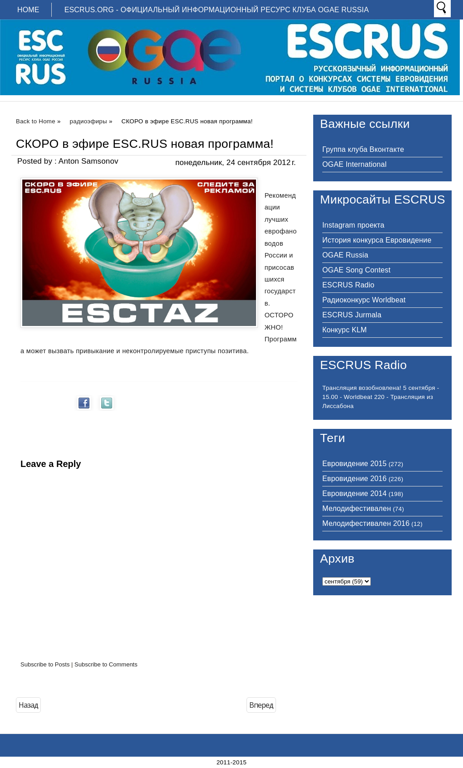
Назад (28, 705)
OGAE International (354, 164)
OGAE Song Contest (356, 270)
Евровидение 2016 (354, 478)
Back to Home (35, 121)
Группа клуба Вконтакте (363, 149)
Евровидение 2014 (354, 493)
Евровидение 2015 (354, 463)
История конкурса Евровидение (376, 240)
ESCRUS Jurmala (351, 315)
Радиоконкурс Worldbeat (364, 300)
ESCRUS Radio (348, 285)
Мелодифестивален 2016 (365, 523)
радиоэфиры (88, 121)
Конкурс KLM (344, 330)
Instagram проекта (353, 225)
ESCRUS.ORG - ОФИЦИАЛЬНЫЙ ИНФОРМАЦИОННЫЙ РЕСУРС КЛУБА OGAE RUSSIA (216, 10)
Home (28, 10)
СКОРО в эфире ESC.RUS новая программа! (145, 144)
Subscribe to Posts (44, 664)
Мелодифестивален (356, 508)
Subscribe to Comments (106, 664)
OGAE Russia (345, 255)
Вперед (261, 705)
